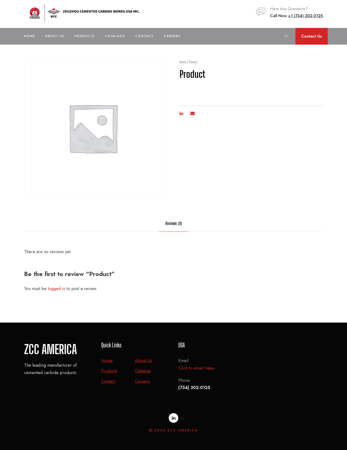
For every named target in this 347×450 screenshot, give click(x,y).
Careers (172, 36)
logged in (56, 288)
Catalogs (115, 36)
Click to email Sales (196, 368)
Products (84, 36)
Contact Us (311, 36)
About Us (54, 36)
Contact (144, 36)
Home (29, 36)
